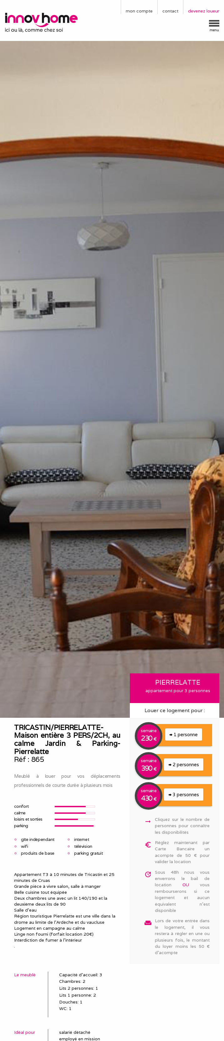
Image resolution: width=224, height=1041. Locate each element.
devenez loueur (203, 11)
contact (170, 11)
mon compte (139, 11)
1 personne (184, 734)
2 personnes (184, 764)
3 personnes (184, 794)
